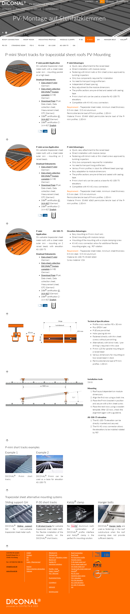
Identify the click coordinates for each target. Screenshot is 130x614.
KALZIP (123, 39)
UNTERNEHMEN (52, 9)
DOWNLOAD (53, 592)
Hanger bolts (115, 526)
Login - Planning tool (33, 562)
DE (97, 2)
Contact (29, 555)
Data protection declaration (36, 569)
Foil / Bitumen (53, 573)
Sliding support (24, 526)
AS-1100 (52, 45)
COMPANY (52, 583)
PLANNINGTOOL (55, 578)
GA (74, 45)
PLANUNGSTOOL (23, 9)
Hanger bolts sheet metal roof (81, 569)
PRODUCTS (53, 553)
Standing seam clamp (78, 576)
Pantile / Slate (53, 569)
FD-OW (41, 45)
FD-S (32, 45)
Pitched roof (53, 555)
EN (28, 560)
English (52, 125)
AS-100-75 (64, 45)
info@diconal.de (11, 567)
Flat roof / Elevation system (58, 557)
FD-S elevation (76, 578)
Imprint (29, 567)
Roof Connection (77, 553)
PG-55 (4, 45)
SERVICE (37, 9)
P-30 (81, 40)
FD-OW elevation (77, 580)
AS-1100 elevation (77, 583)
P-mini (54, 82)
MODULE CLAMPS (67, 40)
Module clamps (76, 560)
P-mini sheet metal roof (79, 564)
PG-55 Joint (75, 573)
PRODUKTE (6, 9)
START (29, 553)
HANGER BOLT (110, 40)
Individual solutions (55, 564)
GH (98, 40)
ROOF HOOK (28, 40)
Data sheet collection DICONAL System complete (50, 92)
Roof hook (74, 555)
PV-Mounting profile (78, 557)
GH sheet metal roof (78, 567)
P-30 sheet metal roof (78, 562)
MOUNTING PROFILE (47, 40)
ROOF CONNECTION (10, 40)
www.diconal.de (11, 571)
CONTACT (89, 2)
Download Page (48, 101)
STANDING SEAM (18, 45)
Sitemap (29, 571)
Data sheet (46, 82)
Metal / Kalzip (54, 571)
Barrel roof (52, 560)
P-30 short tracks (44, 526)
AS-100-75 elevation (78, 585)
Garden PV (52, 562)
